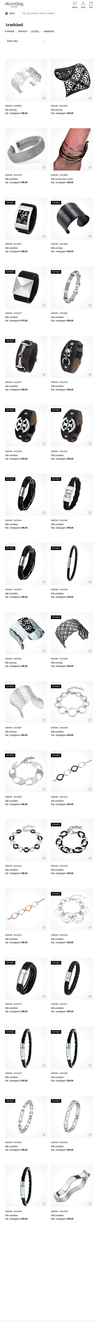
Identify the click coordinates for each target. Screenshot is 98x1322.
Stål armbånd (11, 179)
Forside (9, 31)
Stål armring (11, 110)
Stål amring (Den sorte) (62, 179)
